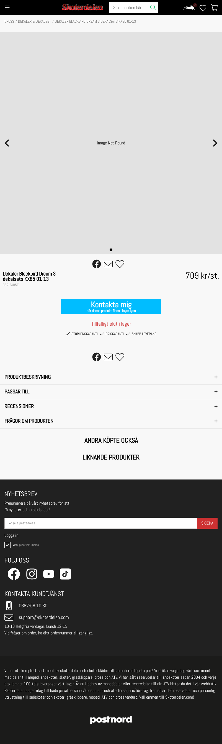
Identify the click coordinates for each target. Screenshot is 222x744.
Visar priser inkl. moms (21, 545)
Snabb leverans (141, 333)
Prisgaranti (112, 333)
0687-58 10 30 (25, 605)
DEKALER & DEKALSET (34, 21)
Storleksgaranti (81, 333)
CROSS (9, 21)
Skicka (207, 523)
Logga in (11, 535)
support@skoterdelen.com (36, 617)
